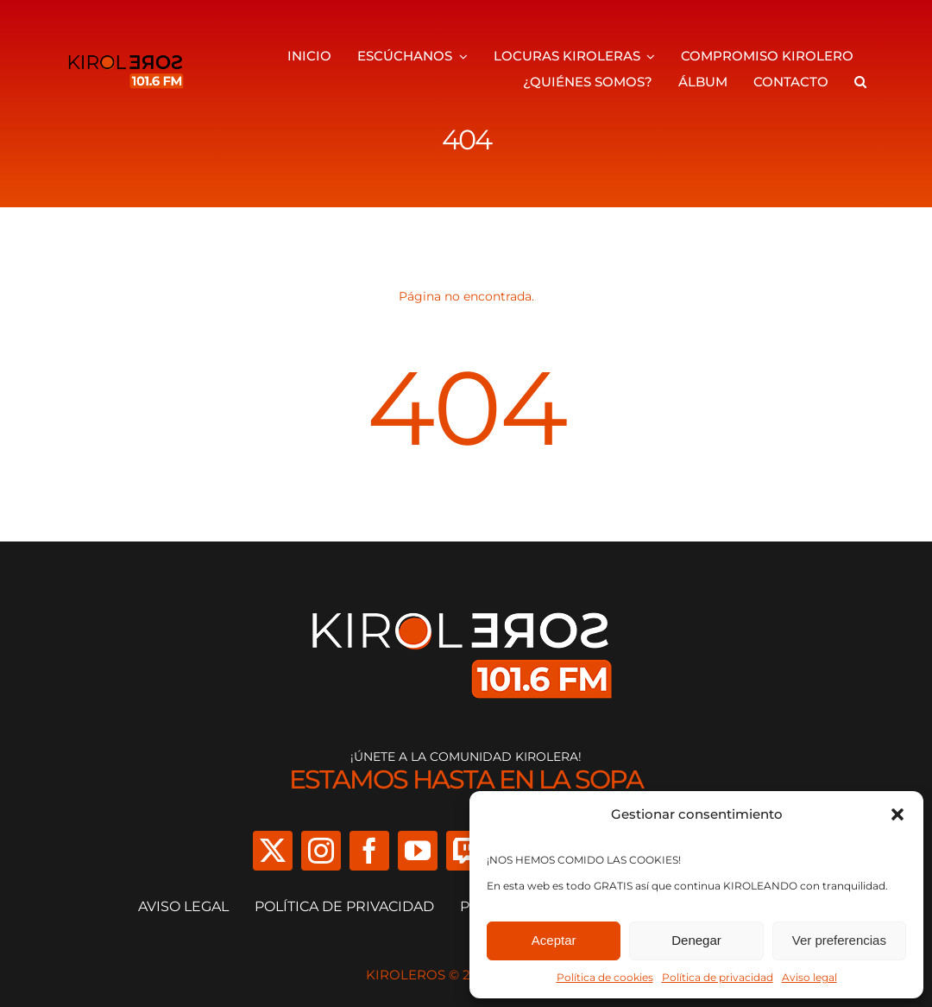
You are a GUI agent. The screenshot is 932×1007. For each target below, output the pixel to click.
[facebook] (369, 851)
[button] (897, 814)
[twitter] (273, 851)
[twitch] (466, 851)
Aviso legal (809, 977)
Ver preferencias (839, 940)
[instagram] (321, 851)
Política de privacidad (717, 977)
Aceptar (554, 940)
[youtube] (418, 851)
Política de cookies (605, 977)
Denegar (696, 940)
